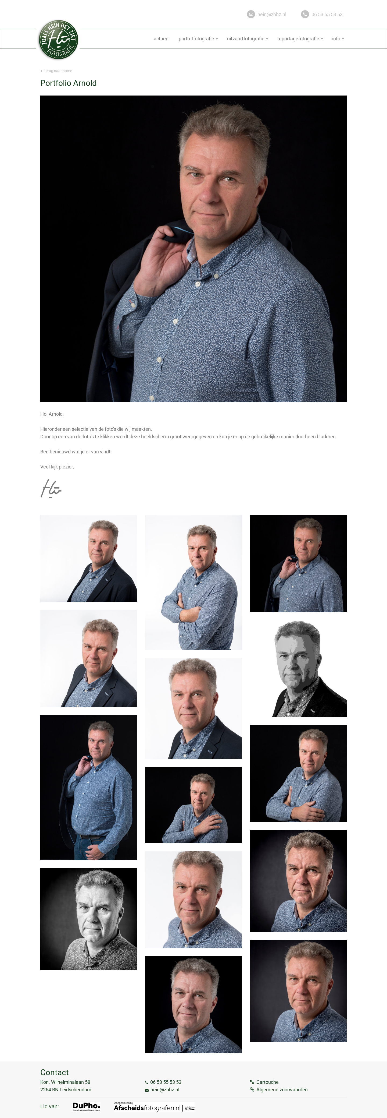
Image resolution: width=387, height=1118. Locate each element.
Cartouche (267, 1082)
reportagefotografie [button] (300, 38)
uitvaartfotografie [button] (247, 38)
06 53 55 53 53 (327, 14)
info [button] (338, 38)
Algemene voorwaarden (282, 1089)
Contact (54, 1072)
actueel (162, 38)
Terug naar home (56, 71)
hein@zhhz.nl (271, 14)
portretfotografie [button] (198, 38)
